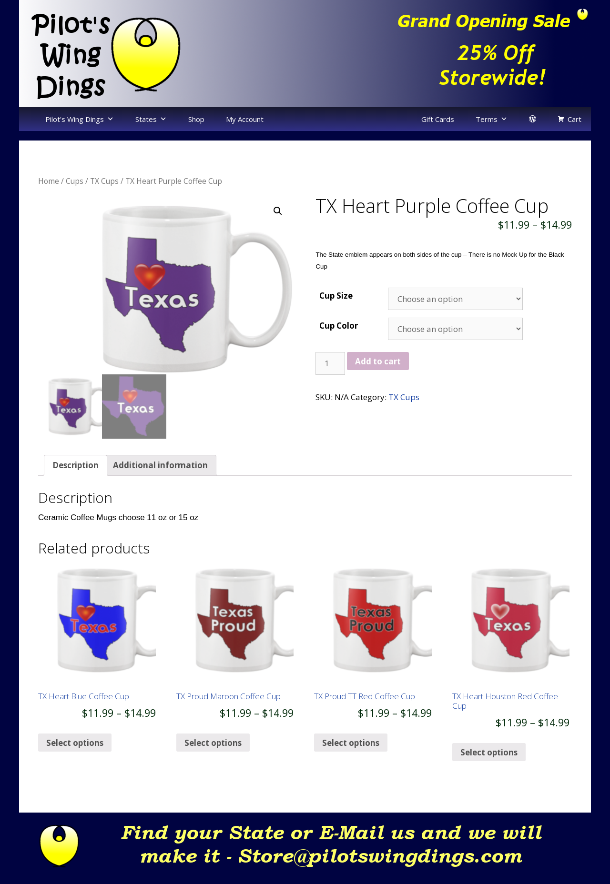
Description (75, 474)
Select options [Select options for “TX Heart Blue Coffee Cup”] (74, 752)
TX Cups (104, 181)
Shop (196, 119)
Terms (487, 119)
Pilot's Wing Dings (74, 119)
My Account (245, 119)
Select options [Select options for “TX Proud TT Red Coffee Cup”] (350, 752)
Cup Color (338, 325)
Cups (74, 181)
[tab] (75, 475)
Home (48, 181)
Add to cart (378, 361)
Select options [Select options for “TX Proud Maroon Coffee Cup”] (213, 752)
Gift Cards (437, 119)
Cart (574, 119)
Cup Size (336, 295)
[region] (448, 53)
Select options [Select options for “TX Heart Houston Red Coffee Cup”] (489, 761)
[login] (532, 119)
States (146, 119)
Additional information (160, 474)
